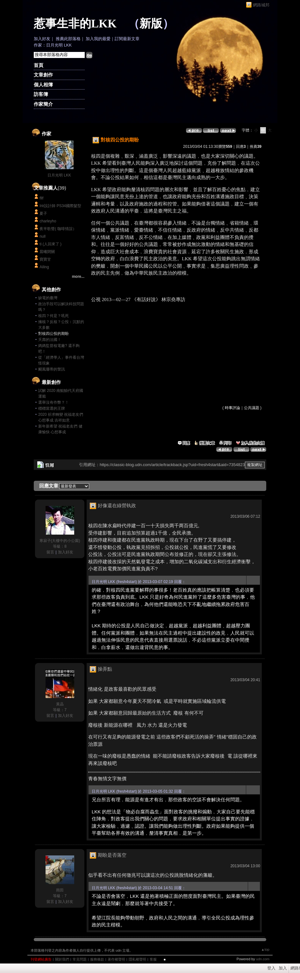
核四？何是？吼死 (53, 316)
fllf (41, 198)
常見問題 (80, 959)
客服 (153, 959)
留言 (50, 552)
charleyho (47, 221)
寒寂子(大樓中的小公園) (59, 540)
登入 (271, 968)
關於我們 (62, 959)
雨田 (60, 890)
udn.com (262, 959)
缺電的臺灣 (47, 298)
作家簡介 (43, 104)
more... (78, 276)
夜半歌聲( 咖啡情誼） (57, 229)
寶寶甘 (45, 259)
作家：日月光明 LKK (53, 45)
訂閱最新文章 (127, 38)
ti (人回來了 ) (50, 244)
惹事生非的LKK (75, 23)
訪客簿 (41, 94)
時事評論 (232, 408)
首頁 (38, 65)
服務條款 (97, 959)
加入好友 (42, 38)
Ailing (44, 267)
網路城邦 (261, 5)
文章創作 (43, 74)
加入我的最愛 (98, 38)
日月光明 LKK (59, 175)
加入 (283, 968)
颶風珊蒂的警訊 (51, 369)
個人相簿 (43, 84)
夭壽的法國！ (49, 339)
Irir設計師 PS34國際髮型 (60, 206)
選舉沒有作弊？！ (53, 402)
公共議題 (251, 408)
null (42, 236)
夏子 (43, 213)
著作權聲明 (116, 959)
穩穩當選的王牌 (51, 408)
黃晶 (60, 704)
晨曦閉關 (47, 251)
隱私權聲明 (137, 959)
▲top (265, 949)
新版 (150, 23)
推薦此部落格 (68, 38)
